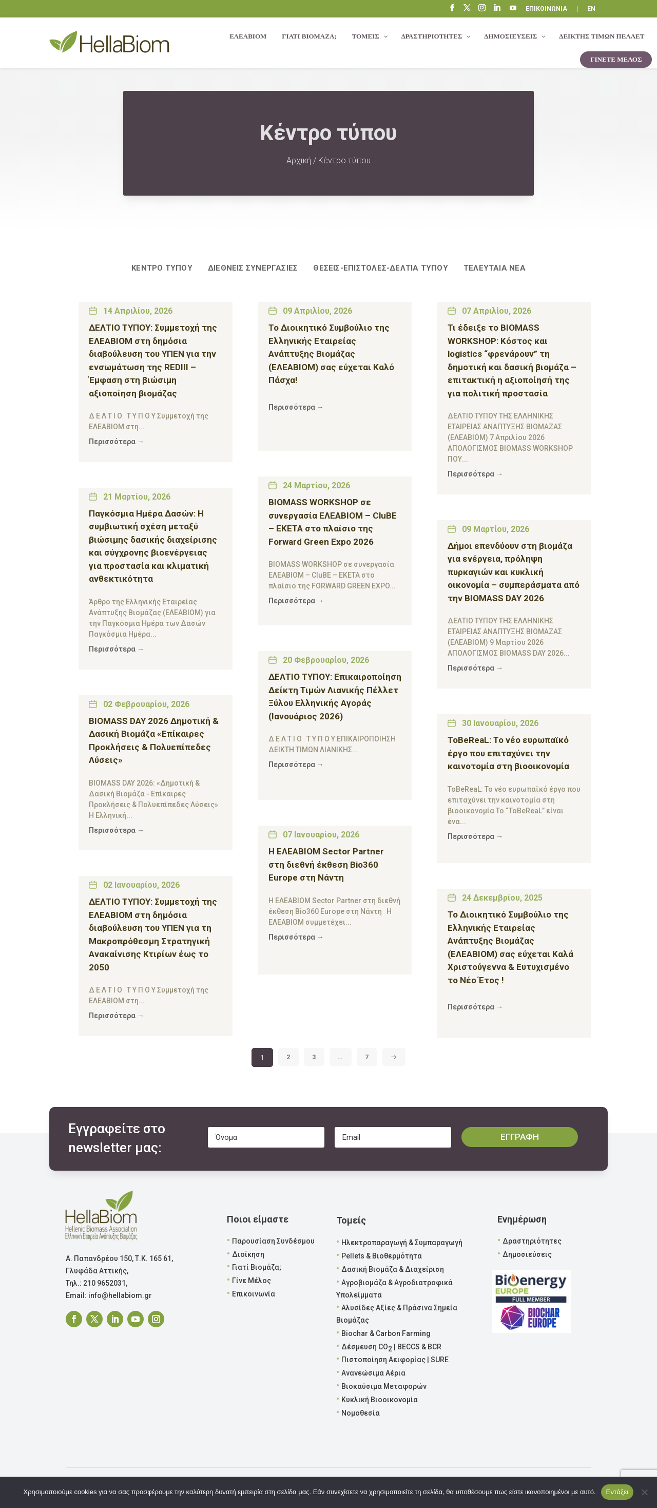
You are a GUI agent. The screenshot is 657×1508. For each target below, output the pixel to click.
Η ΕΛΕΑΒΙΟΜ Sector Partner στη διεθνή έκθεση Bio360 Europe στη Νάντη (326, 864)
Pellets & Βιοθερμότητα (381, 1256)
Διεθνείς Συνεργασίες (253, 268)
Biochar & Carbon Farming (386, 1333)
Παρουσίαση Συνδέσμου (273, 1241)
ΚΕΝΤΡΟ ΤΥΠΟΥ (161, 268)
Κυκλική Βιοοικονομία (379, 1400)
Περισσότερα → (116, 441)
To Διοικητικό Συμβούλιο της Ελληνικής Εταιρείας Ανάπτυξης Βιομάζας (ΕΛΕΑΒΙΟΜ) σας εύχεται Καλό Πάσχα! (331, 353)
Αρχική (298, 160)
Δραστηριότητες (532, 1241)
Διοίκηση (248, 1254)
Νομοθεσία (360, 1413)
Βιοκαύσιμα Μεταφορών (384, 1386)
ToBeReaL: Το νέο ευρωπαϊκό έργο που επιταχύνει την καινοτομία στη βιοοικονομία (508, 753)
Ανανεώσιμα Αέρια (373, 1373)
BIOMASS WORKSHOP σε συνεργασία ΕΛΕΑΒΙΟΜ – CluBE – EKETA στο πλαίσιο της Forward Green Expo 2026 (332, 522)
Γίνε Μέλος (251, 1280)
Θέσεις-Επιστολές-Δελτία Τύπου (380, 268)
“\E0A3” (513, 9)
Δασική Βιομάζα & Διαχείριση (392, 1269)
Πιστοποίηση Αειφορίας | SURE (395, 1360)
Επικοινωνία (253, 1294)
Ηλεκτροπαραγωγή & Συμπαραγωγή (401, 1242)
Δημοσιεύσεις (527, 1254)
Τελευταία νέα (494, 268)
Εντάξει (617, 1492)
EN (591, 9)
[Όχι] (644, 1492)
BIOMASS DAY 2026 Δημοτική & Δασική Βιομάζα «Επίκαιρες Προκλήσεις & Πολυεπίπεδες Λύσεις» (154, 741)
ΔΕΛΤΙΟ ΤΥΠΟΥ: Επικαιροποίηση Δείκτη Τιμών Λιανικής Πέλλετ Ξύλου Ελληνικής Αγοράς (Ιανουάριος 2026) (334, 696)
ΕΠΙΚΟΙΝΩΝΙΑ (546, 9)
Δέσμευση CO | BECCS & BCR (391, 1348)
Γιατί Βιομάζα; (256, 1267)
